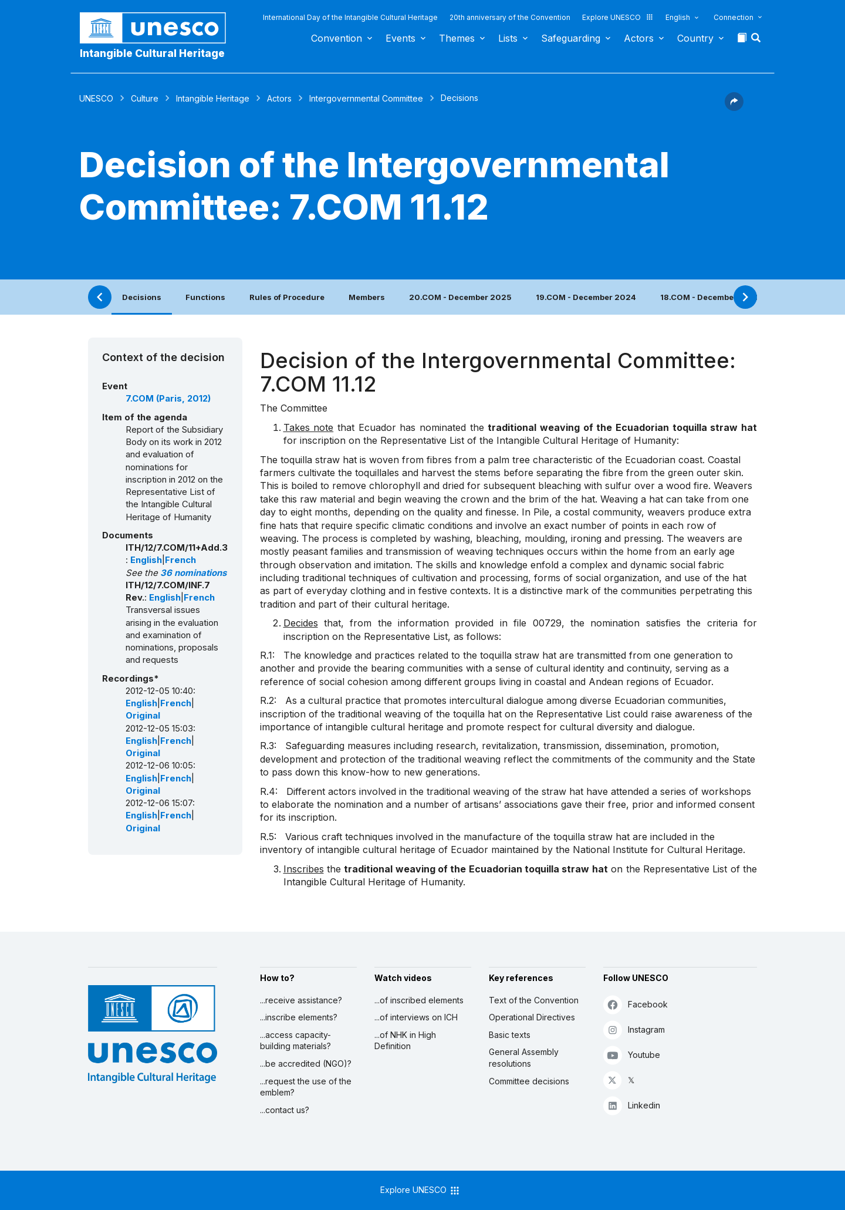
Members (367, 297)
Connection (733, 17)
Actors (639, 38)
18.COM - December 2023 (710, 297)
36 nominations (193, 573)
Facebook (635, 1004)
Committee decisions (529, 1081)
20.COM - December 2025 (460, 297)
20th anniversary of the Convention (509, 17)
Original (143, 715)
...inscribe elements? (298, 1017)
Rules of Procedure (287, 297)
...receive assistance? (301, 1000)
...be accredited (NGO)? (305, 1064)
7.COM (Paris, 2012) (168, 398)
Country (695, 38)
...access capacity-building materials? (295, 1040)
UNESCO (96, 98)
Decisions (141, 297)
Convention (336, 38)
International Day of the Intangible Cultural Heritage (350, 17)
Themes (457, 38)
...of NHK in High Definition (405, 1040)
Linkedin (631, 1105)
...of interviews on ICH (416, 1017)
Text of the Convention (534, 1000)
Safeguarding (570, 38)
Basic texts (509, 1035)
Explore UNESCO (618, 17)
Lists (508, 38)
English (677, 17)
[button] (757, 41)
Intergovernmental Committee (366, 98)
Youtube (631, 1055)
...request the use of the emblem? (305, 1087)
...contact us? (284, 1110)
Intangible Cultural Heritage (152, 53)
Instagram (634, 1029)
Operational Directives (532, 1017)
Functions (205, 297)
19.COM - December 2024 (586, 297)
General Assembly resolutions (524, 1058)
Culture (144, 98)
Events (400, 38)
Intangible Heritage (212, 98)
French (180, 560)
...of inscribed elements (419, 1000)
